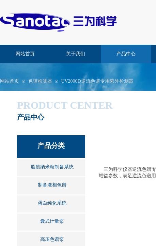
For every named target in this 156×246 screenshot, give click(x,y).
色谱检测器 (40, 81)
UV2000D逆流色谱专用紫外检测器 (97, 81)
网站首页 (25, 53)
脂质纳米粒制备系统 (52, 166)
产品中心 (126, 53)
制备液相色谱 (52, 185)
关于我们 (75, 53)
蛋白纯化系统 (52, 203)
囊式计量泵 (52, 221)
